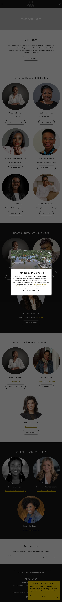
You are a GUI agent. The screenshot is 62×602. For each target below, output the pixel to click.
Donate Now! (31, 290)
